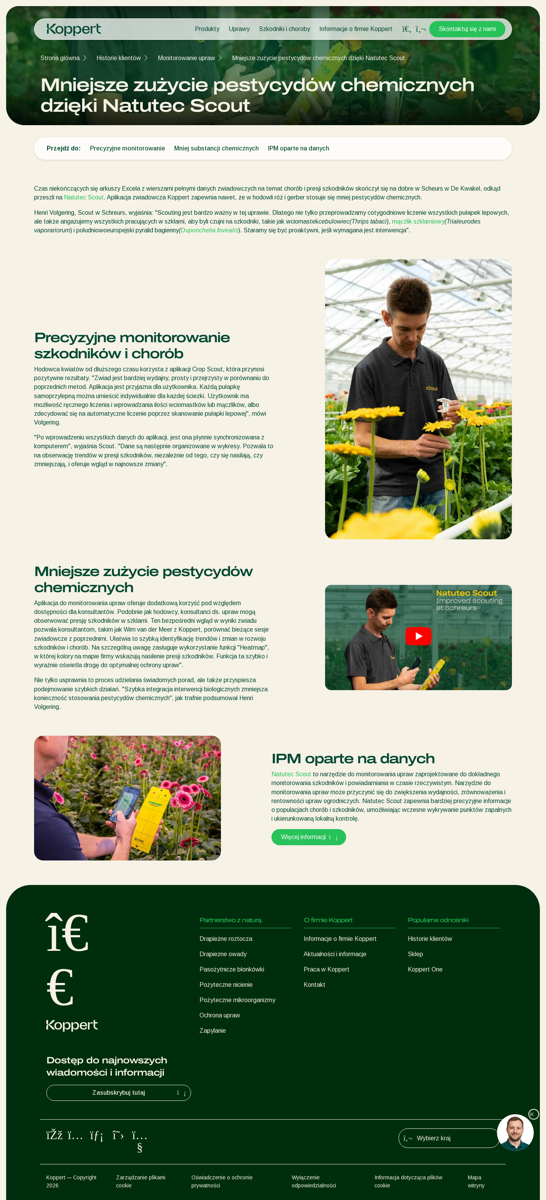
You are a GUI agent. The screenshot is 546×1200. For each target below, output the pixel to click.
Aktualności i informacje (335, 954)
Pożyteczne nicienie (226, 984)
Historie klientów (118, 58)
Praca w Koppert (327, 969)
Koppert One (425, 969)
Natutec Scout (84, 197)
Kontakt (314, 984)
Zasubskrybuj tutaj (140, 1093)
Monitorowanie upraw (186, 58)
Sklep (415, 954)
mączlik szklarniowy (418, 221)
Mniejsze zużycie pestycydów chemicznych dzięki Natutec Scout (318, 58)
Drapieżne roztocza (225, 939)
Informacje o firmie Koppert (355, 29)
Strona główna (60, 58)
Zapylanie (212, 1030)
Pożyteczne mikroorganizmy (237, 1000)
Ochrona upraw (219, 1015)
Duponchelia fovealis (209, 230)
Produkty (207, 29)
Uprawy (239, 29)
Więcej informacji (309, 837)
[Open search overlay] (407, 29)
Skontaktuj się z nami (467, 29)
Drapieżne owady (223, 954)
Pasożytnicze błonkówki (231, 969)
